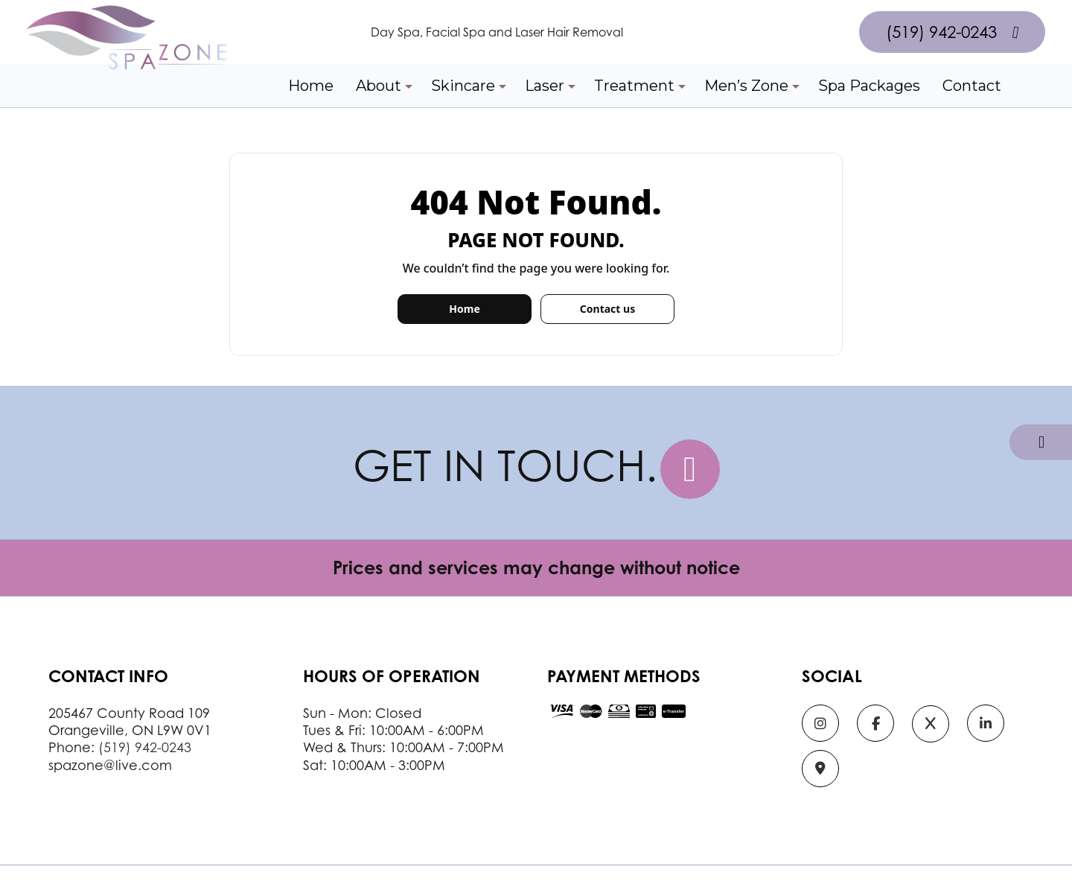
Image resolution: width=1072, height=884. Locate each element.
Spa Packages (869, 86)
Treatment (634, 86)
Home (311, 86)
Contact (971, 86)
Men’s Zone (746, 86)
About (378, 86)
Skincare (463, 86)
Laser (544, 86)
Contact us (607, 309)
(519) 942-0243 (952, 32)
